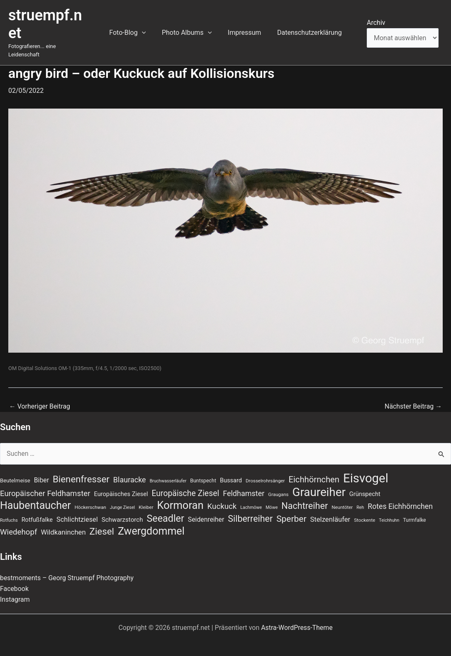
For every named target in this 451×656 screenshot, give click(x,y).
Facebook (14, 581)
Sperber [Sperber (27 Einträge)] (291, 511)
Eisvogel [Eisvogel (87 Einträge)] (365, 470)
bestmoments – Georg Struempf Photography (67, 570)
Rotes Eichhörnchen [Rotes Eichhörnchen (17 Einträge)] (400, 498)
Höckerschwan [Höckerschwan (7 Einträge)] (90, 499)
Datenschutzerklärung (305, 28)
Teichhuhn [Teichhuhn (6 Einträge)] (389, 512)
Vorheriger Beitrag (40, 398)
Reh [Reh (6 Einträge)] (360, 499)
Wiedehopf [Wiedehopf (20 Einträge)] (18, 524)
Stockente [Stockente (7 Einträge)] (364, 512)
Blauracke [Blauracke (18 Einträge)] (129, 471)
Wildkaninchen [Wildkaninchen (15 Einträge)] (63, 525)
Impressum (243, 28)
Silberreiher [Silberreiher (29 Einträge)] (250, 511)
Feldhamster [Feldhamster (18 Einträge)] (243, 485)
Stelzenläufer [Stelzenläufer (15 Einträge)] (330, 512)
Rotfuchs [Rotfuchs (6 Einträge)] (9, 512)
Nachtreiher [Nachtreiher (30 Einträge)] (304, 498)
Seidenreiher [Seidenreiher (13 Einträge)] (206, 512)
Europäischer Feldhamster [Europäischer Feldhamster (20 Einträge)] (45, 485)
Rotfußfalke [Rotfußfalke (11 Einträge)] (37, 512)
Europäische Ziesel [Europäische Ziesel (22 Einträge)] (185, 485)
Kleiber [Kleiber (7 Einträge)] (146, 499)
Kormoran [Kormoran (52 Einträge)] (180, 497)
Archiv (376, 18)
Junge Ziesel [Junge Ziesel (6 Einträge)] (122, 499)
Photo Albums (188, 28)
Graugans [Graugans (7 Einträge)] (278, 486)
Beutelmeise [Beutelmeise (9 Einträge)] (15, 473)
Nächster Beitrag (413, 398)
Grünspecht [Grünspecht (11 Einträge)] (364, 486)
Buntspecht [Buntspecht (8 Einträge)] (203, 473)
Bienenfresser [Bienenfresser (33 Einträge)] (81, 471)
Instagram (15, 592)
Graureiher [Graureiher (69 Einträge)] (319, 484)
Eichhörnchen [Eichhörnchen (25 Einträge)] (313, 472)
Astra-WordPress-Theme (297, 620)
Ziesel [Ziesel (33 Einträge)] (102, 523)
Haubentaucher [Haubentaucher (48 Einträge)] (35, 497)
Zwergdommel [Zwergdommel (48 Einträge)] (151, 523)
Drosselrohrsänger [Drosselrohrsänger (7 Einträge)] (265, 473)
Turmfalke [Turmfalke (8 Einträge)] (414, 512)
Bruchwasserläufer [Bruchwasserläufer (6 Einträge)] (168, 473)
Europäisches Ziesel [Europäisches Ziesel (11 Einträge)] (121, 486)
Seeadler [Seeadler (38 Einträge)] (165, 510)
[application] (146, 28)
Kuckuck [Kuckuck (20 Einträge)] (222, 498)
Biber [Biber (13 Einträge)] (41, 472)
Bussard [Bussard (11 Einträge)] (231, 472)
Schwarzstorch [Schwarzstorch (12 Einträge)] (122, 512)
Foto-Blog (131, 28)
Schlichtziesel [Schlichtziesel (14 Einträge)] (77, 512)
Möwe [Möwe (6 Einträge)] (272, 499)
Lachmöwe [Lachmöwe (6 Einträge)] (251, 499)
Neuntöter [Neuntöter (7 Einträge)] (342, 499)
